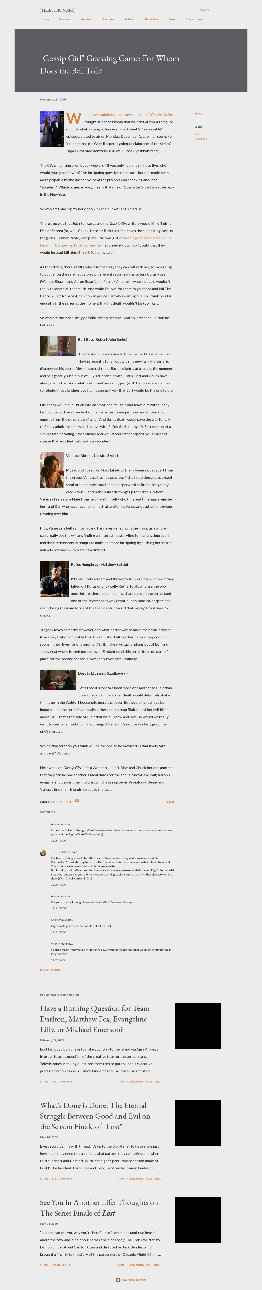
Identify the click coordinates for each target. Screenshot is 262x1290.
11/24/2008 (58, 840)
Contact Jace (192, 19)
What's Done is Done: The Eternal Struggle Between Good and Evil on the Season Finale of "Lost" (95, 1115)
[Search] (205, 10)
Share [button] (199, 113)
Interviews (84, 19)
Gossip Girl (201, 138)
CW (197, 133)
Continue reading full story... (139, 1081)
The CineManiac (61, 852)
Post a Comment (50, 969)
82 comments (61, 1264)
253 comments (62, 1081)
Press (169, 19)
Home (43, 19)
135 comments (62, 1178)
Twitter (127, 19)
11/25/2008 (58, 960)
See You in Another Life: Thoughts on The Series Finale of (99, 1207)
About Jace (149, 19)
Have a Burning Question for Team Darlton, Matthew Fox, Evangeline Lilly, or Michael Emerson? (95, 1018)
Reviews (62, 19)
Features (106, 19)
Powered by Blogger (131, 1279)
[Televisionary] (57, 10)
